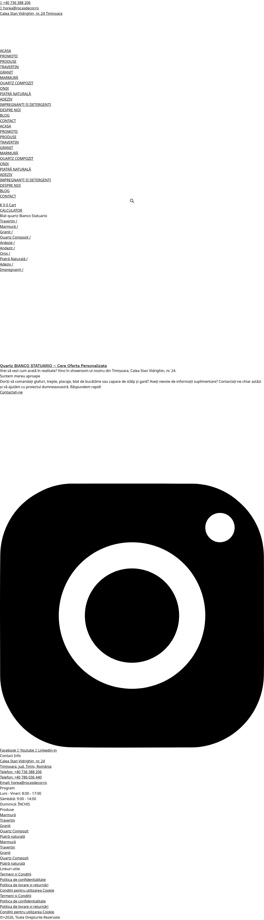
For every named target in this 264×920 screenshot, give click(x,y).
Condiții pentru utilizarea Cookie (27, 890)
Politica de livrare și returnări (24, 885)
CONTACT (8, 120)
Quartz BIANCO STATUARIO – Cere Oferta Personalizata (53, 365)
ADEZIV (6, 99)
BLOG (5, 115)
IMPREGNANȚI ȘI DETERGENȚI (25, 104)
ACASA (5, 50)
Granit (5, 825)
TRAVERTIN (9, 66)
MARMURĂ (9, 77)
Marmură (8, 814)
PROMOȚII (9, 56)
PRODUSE (8, 61)
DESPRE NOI (10, 110)
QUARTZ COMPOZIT (16, 83)
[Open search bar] (132, 201)
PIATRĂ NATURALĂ (15, 93)
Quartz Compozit (14, 831)
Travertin (7, 820)
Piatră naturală (12, 836)
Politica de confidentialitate (23, 879)
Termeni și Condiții (15, 874)
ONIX (4, 88)
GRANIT (6, 72)
